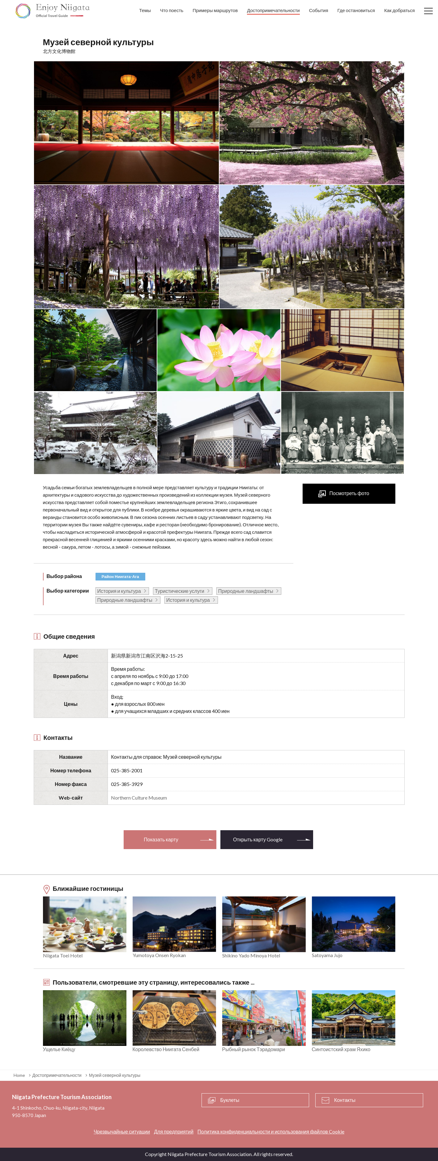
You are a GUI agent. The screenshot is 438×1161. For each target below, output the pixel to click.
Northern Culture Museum (139, 798)
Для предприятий (173, 1131)
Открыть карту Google (258, 839)
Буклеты (230, 1100)
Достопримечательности (57, 1075)
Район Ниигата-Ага (120, 576)
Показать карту (161, 839)
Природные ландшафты (245, 591)
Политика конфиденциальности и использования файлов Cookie (271, 1131)
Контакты (344, 1100)
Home (19, 1075)
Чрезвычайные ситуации (122, 1131)
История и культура (119, 591)
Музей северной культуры (114, 1075)
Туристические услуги (179, 591)
